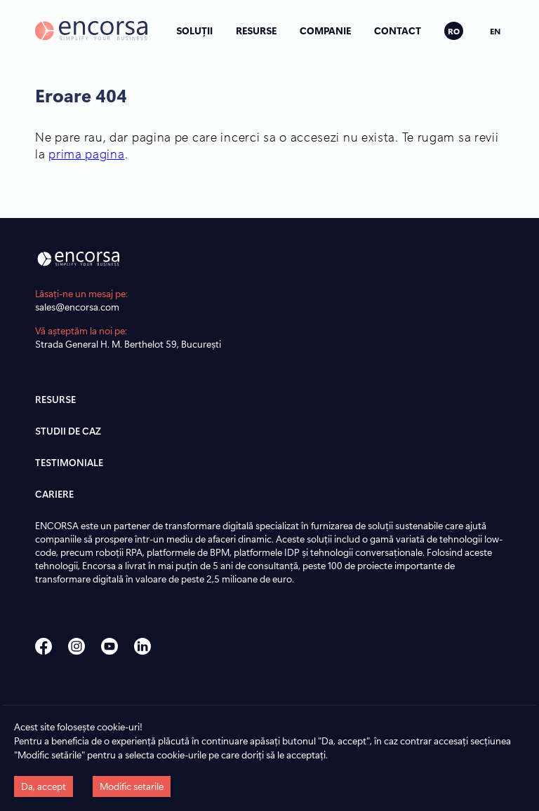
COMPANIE (325, 30)
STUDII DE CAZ (68, 430)
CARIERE (54, 493)
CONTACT (397, 30)
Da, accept (43, 786)
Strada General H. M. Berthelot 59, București (128, 343)
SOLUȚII (194, 30)
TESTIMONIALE (69, 462)
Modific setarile (132, 786)
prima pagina (86, 153)
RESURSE (256, 30)
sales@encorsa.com (77, 306)
